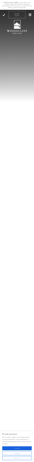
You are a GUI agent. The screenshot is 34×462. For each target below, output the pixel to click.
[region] (17, 446)
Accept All (17, 448)
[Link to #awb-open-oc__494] (30, 14)
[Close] (32, 432)
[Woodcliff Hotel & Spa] (17, 21)
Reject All (17, 458)
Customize (17, 453)
